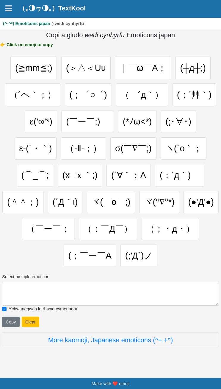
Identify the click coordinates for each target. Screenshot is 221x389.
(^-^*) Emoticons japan (26, 23)
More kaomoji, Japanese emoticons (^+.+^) (110, 340)
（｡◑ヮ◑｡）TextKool (52, 8)
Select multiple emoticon (25, 276)
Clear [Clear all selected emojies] (30, 322)
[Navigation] (8, 8)
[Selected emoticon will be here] (110, 294)
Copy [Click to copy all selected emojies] (11, 322)
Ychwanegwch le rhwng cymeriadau (43, 308)
